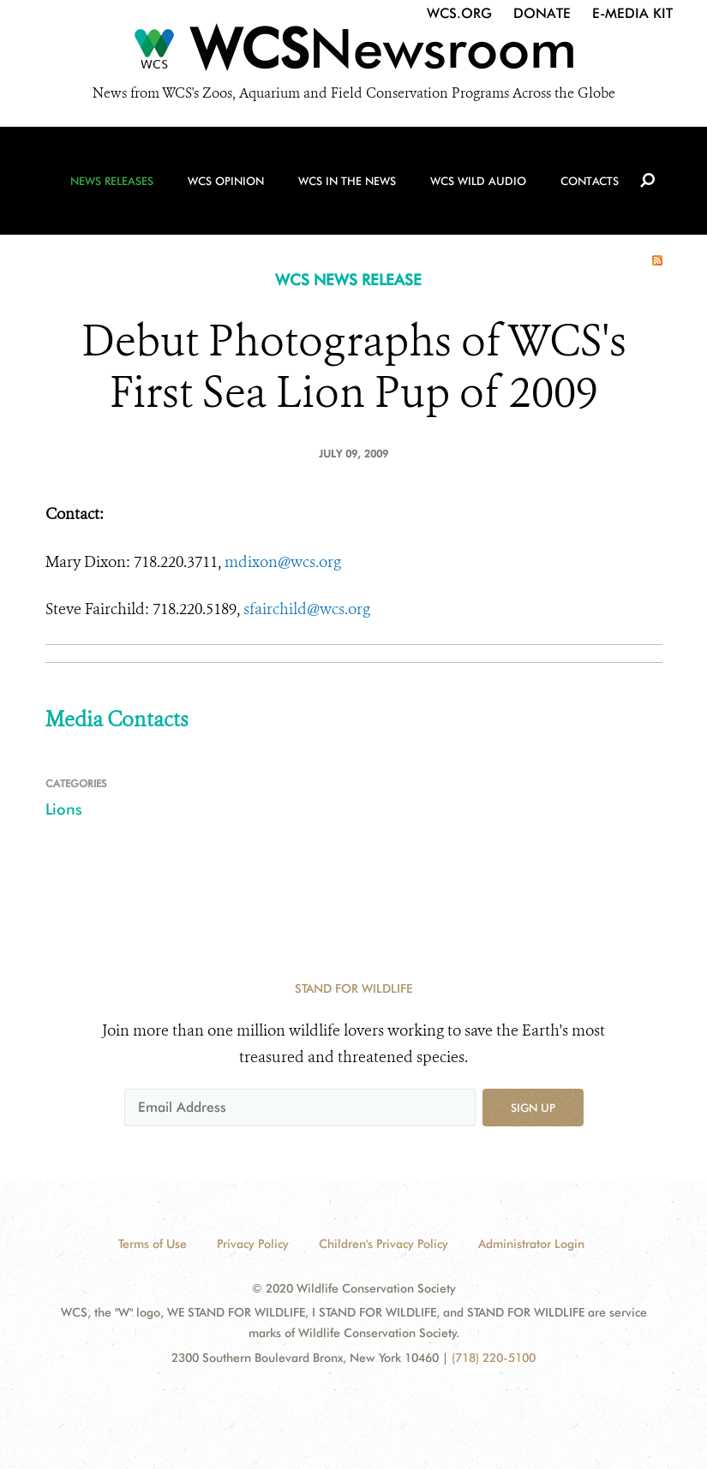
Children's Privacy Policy (383, 1244)
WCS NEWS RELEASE (348, 280)
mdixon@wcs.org (283, 562)
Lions (63, 809)
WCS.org (459, 13)
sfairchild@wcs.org (306, 609)
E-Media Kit (632, 13)
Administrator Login (531, 1244)
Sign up (533, 1107)
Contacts (589, 181)
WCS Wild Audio (478, 181)
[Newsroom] (353, 53)
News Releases (111, 181)
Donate (542, 13)
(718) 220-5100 (494, 1357)
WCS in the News (347, 181)
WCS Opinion (226, 181)
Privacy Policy (253, 1244)
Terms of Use (152, 1244)
